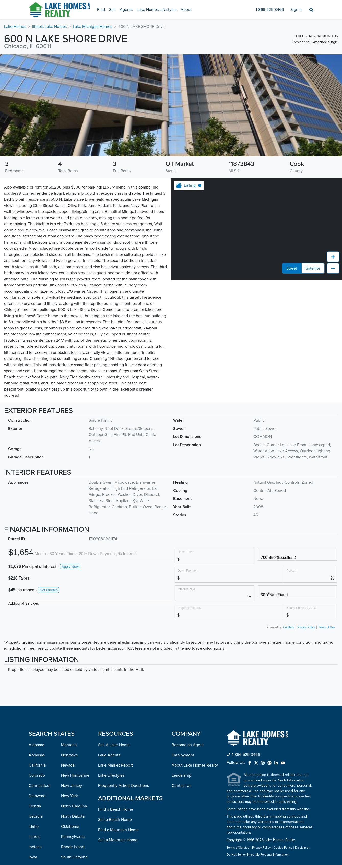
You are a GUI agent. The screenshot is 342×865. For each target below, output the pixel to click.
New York (69, 704)
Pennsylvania (73, 745)
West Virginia (73, 837)
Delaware (37, 704)
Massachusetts (42, 806)
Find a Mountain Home (118, 738)
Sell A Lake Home (114, 653)
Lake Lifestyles (111, 684)
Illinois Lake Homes (49, 26)
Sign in (296, 9)
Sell (112, 9)
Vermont (68, 806)
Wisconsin (70, 847)
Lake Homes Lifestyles (156, 9)
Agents (126, 9)
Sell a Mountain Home (117, 748)
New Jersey (71, 694)
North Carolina (74, 715)
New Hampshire (75, 684)
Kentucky (37, 776)
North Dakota (73, 725)
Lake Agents (109, 664)
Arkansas (37, 664)
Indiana (35, 755)
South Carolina (74, 766)
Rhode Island (72, 755)
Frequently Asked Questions (123, 694)
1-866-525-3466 (270, 9)
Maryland (37, 796)
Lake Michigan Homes (92, 26)
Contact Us (181, 694)
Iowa (33, 766)
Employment (183, 664)
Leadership (181, 684)
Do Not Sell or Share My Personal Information (258, 764)
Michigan (37, 817)
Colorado (37, 684)
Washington (71, 827)
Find (101, 9)
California (37, 674)
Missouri (36, 847)
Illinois (34, 745)
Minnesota (38, 827)
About (186, 9)
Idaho (34, 735)
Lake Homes (15, 26)
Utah (65, 796)
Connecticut (40, 694)
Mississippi (38, 837)
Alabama (36, 653)
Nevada (68, 674)
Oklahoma (70, 735)
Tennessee (70, 776)
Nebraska (69, 664)
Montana (69, 653)
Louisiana (37, 786)
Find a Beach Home (115, 718)
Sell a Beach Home (115, 728)
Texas (66, 786)
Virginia (68, 817)
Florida (35, 715)
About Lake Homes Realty (195, 674)
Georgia (36, 725)
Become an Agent (188, 653)
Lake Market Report (115, 674)
